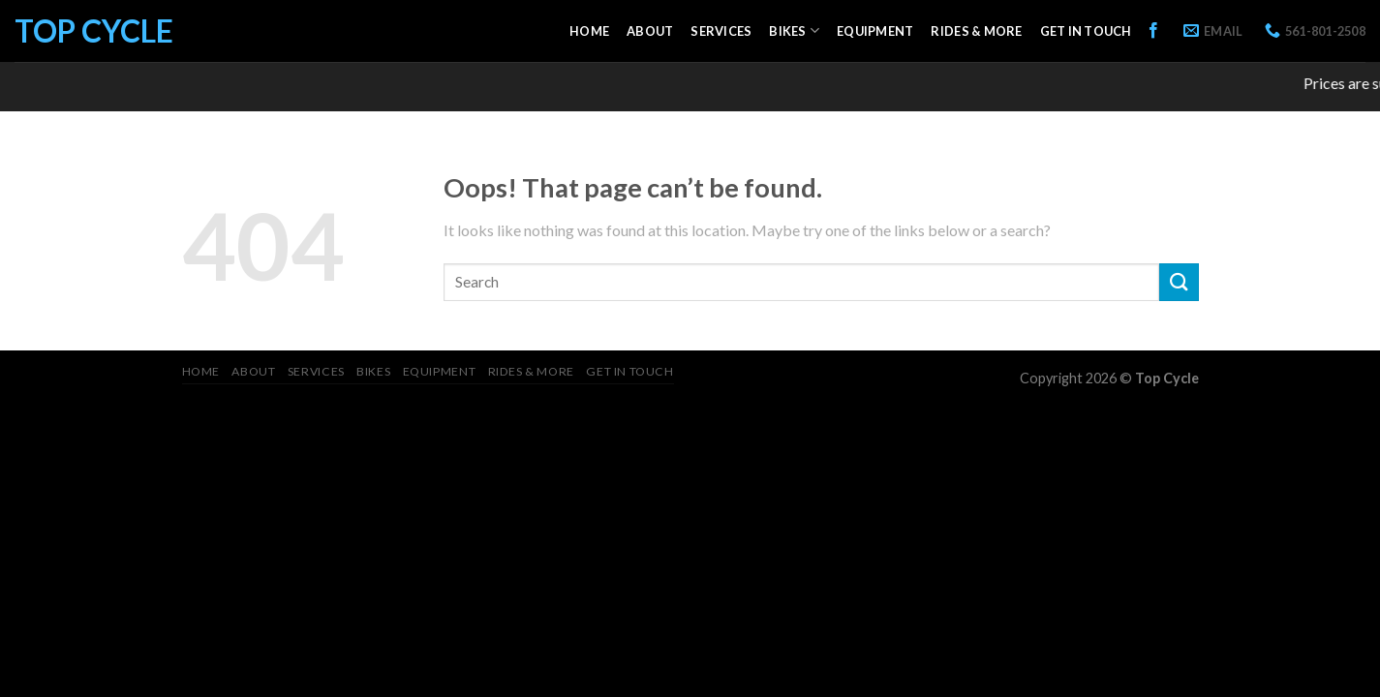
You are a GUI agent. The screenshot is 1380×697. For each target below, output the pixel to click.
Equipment (875, 31)
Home (589, 31)
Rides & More (976, 31)
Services (720, 31)
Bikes (794, 30)
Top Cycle (94, 30)
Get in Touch (1086, 31)
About (650, 31)
